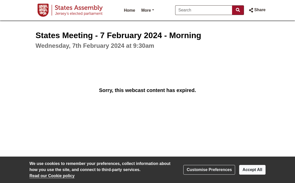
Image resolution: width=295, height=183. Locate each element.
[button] (257, 10)
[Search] (203, 10)
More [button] (147, 9)
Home (129, 10)
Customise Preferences (209, 169)
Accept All (252, 169)
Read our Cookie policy (52, 176)
